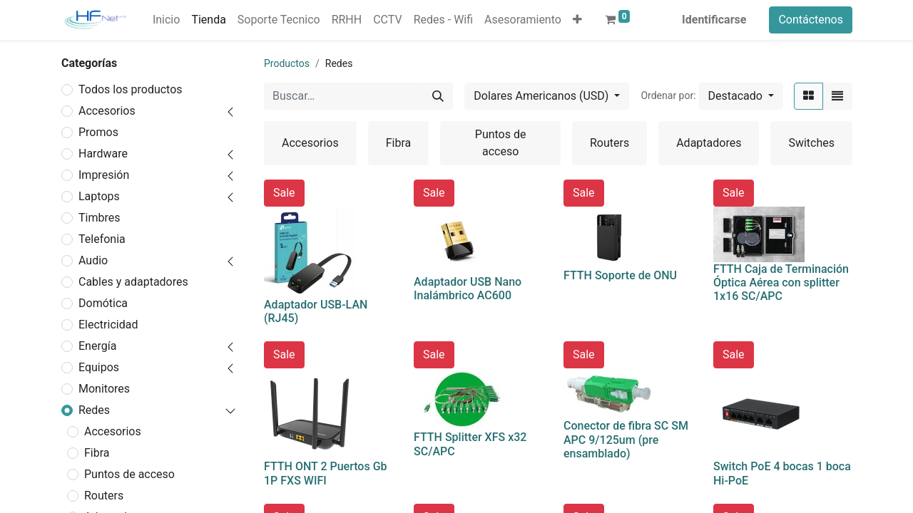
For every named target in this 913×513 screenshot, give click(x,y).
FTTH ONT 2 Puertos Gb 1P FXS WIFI (325, 473)
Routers (103, 495)
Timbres (99, 217)
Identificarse (714, 19)
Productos (287, 63)
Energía (97, 346)
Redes (94, 410)
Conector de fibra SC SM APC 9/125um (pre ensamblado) (625, 439)
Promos (98, 132)
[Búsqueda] (438, 96)
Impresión (103, 175)
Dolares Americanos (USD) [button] (542, 96)
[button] (577, 20)
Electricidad (108, 324)
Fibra (97, 453)
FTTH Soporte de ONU (620, 275)
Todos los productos (130, 89)
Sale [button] (284, 193)
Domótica (103, 303)
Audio (93, 260)
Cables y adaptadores (133, 282)
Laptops (99, 196)
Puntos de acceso (129, 474)
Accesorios (107, 111)
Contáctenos (810, 19)
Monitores (104, 388)
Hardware (103, 153)
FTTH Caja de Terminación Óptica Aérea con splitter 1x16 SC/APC (781, 282)
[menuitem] (166, 20)
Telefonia (102, 239)
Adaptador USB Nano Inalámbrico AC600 (467, 288)
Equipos (98, 367)
